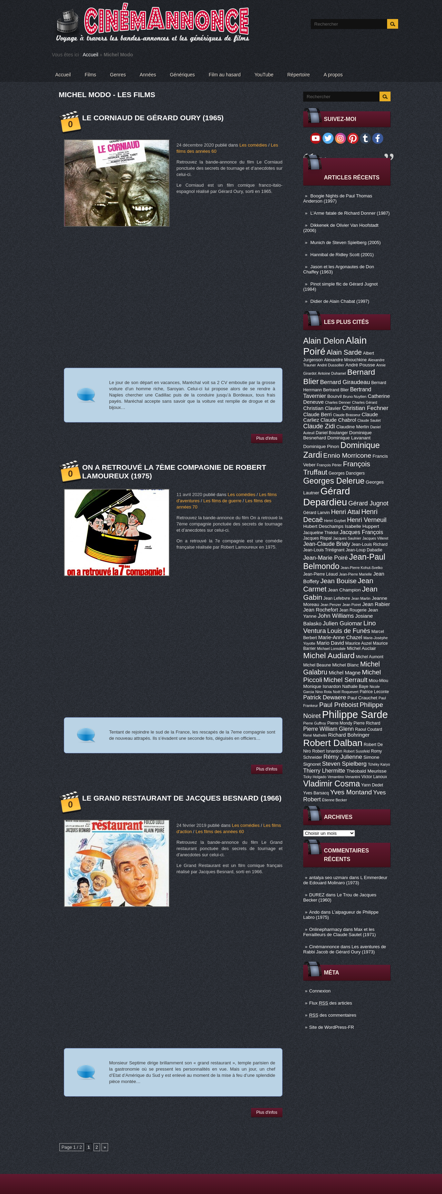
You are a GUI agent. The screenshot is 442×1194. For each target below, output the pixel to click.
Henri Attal (345, 512)
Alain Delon (323, 340)
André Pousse (360, 364)
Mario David (330, 643)
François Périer (329, 465)
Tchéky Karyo (379, 764)
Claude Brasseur (346, 415)
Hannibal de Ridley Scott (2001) (342, 254)
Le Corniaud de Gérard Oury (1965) (153, 118)
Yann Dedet (372, 785)
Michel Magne (345, 672)
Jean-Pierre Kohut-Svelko (362, 568)
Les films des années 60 (219, 831)
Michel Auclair (361, 648)
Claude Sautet (369, 420)
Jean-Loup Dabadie (364, 550)
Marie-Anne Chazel (340, 637)
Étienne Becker (334, 800)
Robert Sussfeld (357, 751)
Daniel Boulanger (332, 432)
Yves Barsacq (316, 793)
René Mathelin (315, 735)
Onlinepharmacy (325, 929)
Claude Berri (317, 414)
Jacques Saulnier (347, 538)
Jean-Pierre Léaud (320, 574)
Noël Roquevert (345, 692)
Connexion (319, 991)
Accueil (90, 54)
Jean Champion (344, 590)
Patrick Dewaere (324, 697)
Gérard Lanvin (316, 512)
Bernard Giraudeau (345, 382)
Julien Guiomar (342, 623)
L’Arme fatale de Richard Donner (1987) (350, 213)
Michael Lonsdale (331, 648)
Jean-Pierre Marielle (355, 574)
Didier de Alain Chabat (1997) (339, 301)
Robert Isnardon (327, 751)
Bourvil (334, 396)
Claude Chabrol (338, 420)
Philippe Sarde (355, 714)
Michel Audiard (329, 655)
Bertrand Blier (336, 390)
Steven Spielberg (344, 764)
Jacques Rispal (317, 538)
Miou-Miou (378, 680)
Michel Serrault (345, 679)
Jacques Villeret (375, 538)
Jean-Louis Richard (369, 544)
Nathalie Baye (355, 686)
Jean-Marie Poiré (325, 557)
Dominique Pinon (321, 446)
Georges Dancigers (346, 473)
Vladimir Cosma (331, 783)
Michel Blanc (345, 665)
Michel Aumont (369, 656)
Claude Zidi (319, 426)
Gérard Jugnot (368, 503)
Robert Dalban (333, 743)
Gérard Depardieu (326, 496)
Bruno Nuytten (354, 396)
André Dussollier (330, 365)
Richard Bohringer (348, 735)
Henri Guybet (335, 521)
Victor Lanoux (374, 776)
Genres (118, 74)
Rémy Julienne (342, 757)
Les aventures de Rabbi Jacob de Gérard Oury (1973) (344, 949)
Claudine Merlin (352, 426)
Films (90, 74)
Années (148, 74)
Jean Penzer (330, 605)
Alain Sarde (344, 352)
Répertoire (298, 74)
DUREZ (317, 894)
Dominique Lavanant (349, 437)
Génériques (182, 74)
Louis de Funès (348, 630)
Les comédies (253, 145)
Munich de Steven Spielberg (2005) (345, 242)
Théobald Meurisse (366, 771)
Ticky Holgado (314, 777)
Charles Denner (338, 402)
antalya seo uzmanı (328, 877)
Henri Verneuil (366, 519)
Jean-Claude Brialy (326, 544)
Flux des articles (330, 1003)
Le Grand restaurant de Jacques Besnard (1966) (181, 798)
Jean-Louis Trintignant (324, 550)
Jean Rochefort (320, 610)
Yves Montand (351, 792)
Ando (314, 912)
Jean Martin (361, 598)
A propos (333, 74)
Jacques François (361, 532)
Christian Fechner (365, 408)
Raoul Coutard (368, 729)
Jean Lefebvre (337, 598)
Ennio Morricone (347, 455)
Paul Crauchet (362, 697)
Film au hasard (225, 74)
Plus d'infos (266, 438)
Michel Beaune (317, 665)
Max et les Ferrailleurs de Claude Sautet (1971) (339, 932)
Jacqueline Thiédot (320, 532)
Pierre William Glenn (328, 729)
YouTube (263, 74)
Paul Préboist (338, 704)
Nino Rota (323, 692)
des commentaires (332, 1015)
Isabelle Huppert (362, 526)
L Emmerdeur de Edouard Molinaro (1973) (345, 880)
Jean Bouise (338, 581)
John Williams (336, 616)
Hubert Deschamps (323, 526)
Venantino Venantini (344, 777)
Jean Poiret (351, 605)
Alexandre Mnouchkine (345, 359)
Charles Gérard (364, 402)
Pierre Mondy (339, 723)
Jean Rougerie (353, 610)
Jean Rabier (376, 604)
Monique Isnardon (322, 686)
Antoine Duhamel (332, 373)
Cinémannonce (324, 946)
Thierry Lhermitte (324, 770)
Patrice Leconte (374, 691)
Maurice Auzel (358, 643)
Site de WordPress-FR (331, 1027)
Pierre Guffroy (314, 723)
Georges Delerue (333, 480)
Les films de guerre (222, 500)
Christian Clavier (322, 408)
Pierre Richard (367, 723)
